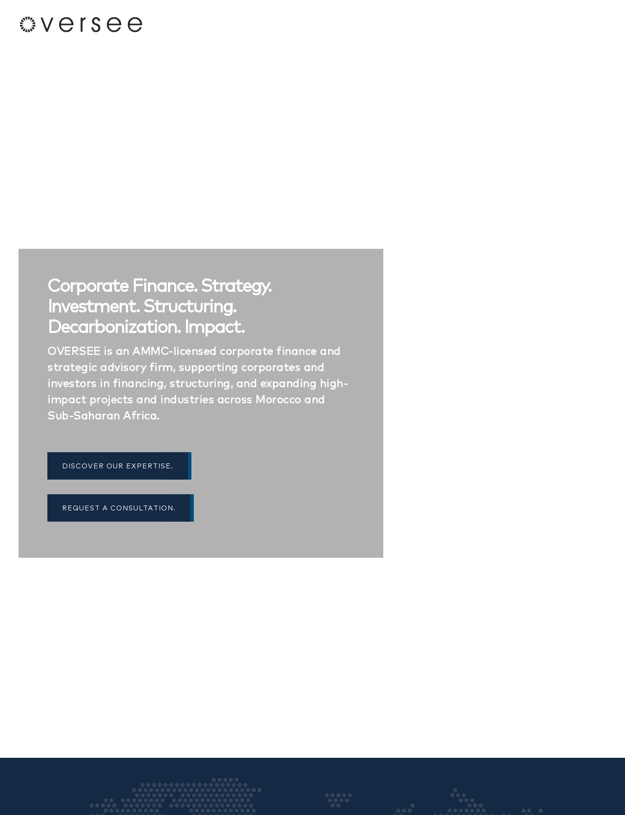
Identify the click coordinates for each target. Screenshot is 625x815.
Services (542, 24)
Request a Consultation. (120, 508)
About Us (506, 24)
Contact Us (582, 24)
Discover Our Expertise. (119, 466)
